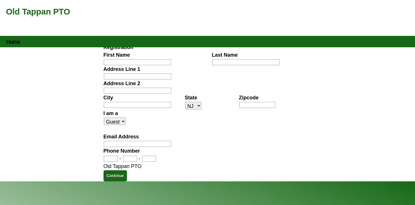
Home (13, 41)
